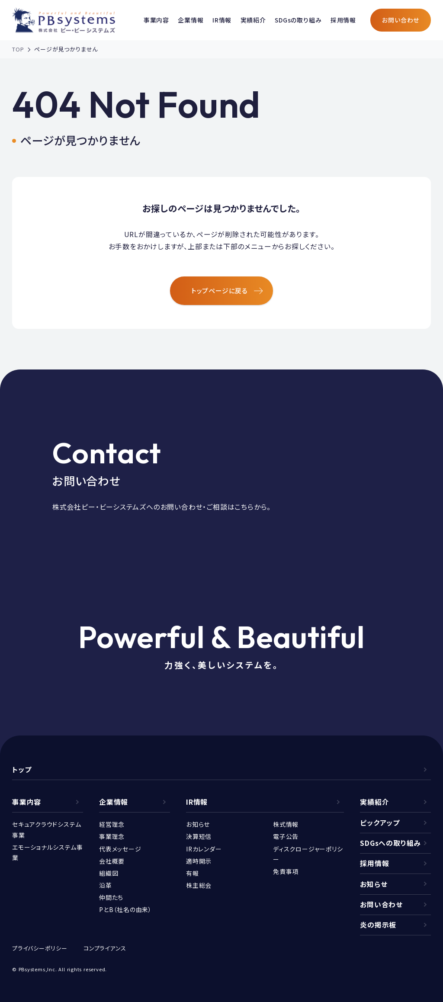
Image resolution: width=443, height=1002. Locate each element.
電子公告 (286, 836)
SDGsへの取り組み (390, 843)
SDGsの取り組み (298, 20)
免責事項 (286, 871)
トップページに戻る (227, 290)
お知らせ (198, 824)
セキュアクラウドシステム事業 (46, 829)
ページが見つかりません (66, 49)
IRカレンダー (204, 849)
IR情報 (221, 20)
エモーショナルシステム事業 (47, 852)
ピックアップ (380, 823)
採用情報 (343, 20)
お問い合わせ (400, 20)
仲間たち (111, 897)
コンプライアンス (104, 948)
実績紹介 (253, 20)
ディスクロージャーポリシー (308, 854)
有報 (192, 873)
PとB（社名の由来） (125, 909)
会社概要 (112, 861)
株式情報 (286, 824)
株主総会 (199, 885)
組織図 (108, 873)
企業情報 (190, 20)
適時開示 (199, 861)
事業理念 (112, 836)
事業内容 (156, 20)
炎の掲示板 (378, 925)
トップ (21, 769)
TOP (18, 49)
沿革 (105, 885)
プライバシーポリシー (39, 948)
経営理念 (112, 824)
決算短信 (199, 836)
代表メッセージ (120, 849)
